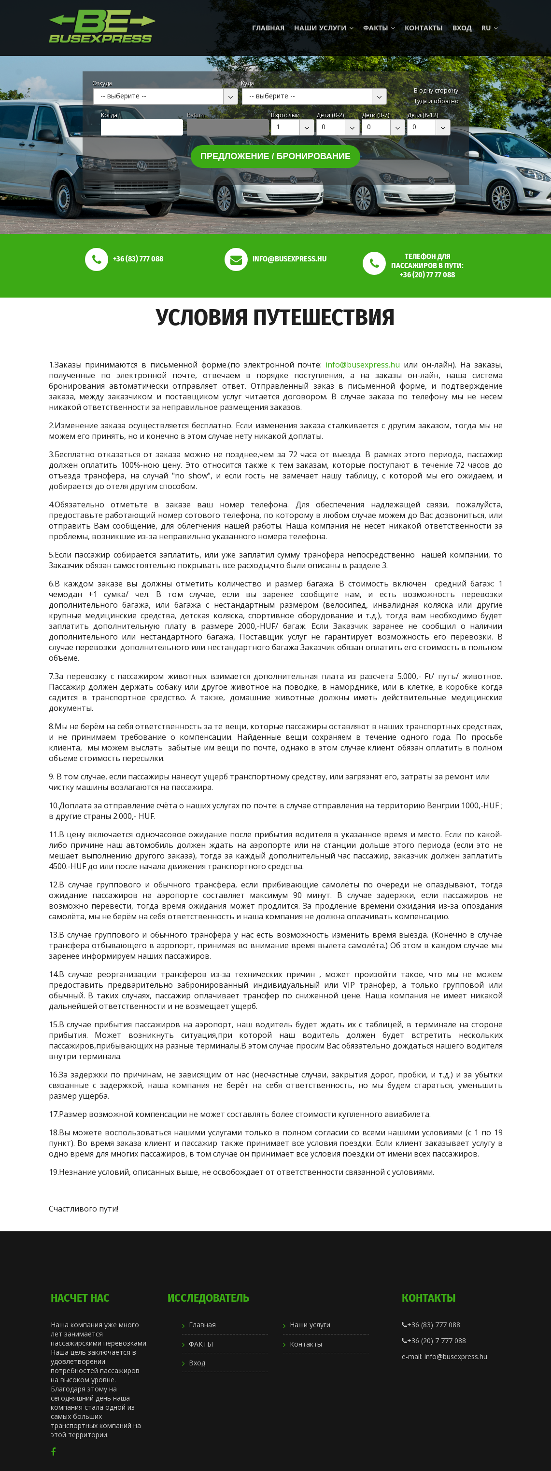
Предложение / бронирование (275, 156)
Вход (462, 27)
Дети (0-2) (330, 115)
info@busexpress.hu (362, 364)
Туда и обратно (436, 101)
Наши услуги (323, 27)
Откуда (102, 83)
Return (196, 115)
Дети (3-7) (375, 115)
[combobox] (165, 96)
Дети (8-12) (422, 115)
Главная (268, 27)
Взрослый (285, 115)
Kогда (109, 115)
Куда (247, 83)
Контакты (424, 27)
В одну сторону (436, 90)
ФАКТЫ (379, 27)
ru (489, 27)
